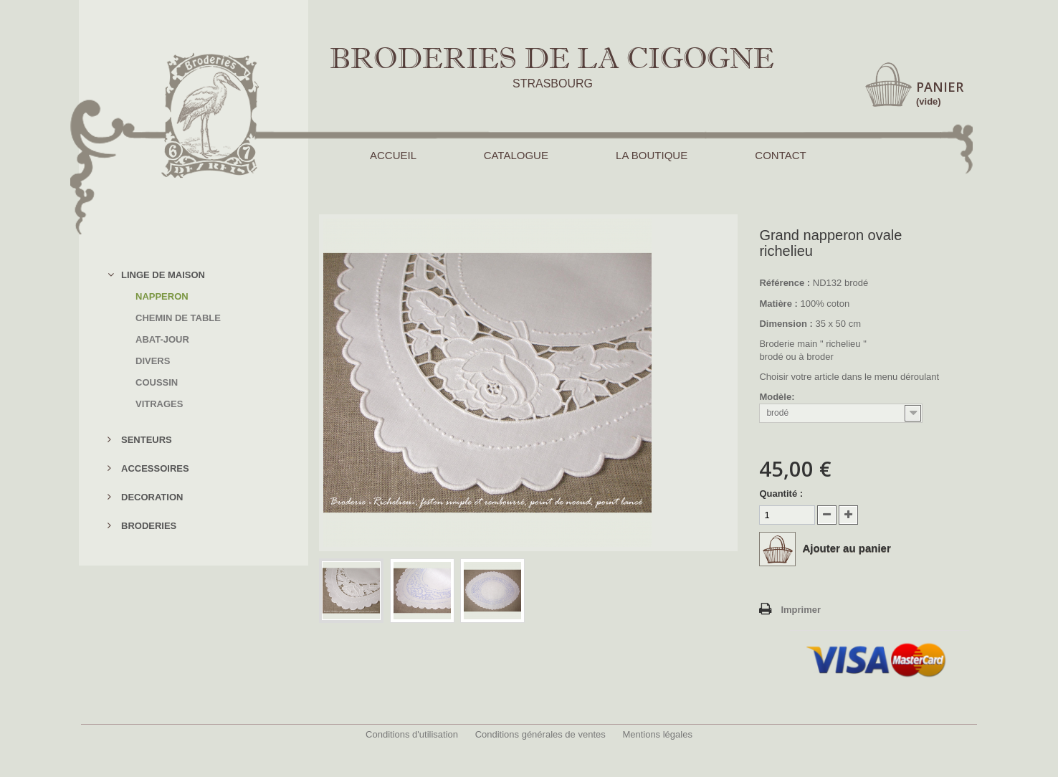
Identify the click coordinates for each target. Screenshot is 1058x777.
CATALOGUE (516, 155)
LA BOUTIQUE (651, 155)
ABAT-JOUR (162, 339)
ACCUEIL (393, 155)
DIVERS (152, 361)
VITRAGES (159, 404)
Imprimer (801, 609)
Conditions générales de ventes (540, 734)
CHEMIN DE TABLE (178, 318)
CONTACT (780, 155)
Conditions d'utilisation (412, 734)
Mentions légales (657, 734)
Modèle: (778, 396)
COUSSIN (156, 382)
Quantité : (781, 493)
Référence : (784, 282)
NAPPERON (162, 296)
